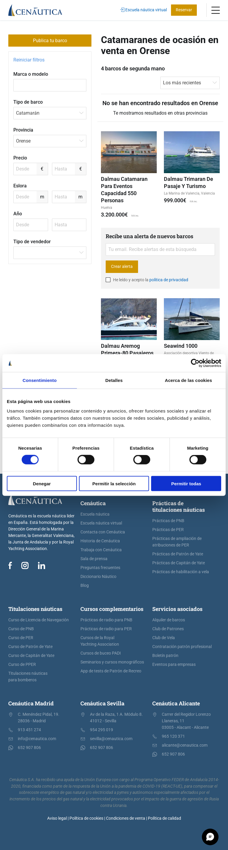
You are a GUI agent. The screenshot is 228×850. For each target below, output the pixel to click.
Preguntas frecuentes (100, 567)
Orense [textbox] (23, 141)
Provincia (23, 130)
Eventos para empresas (174, 664)
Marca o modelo (30, 74)
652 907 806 (29, 747)
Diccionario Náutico (98, 576)
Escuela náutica (95, 514)
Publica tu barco (50, 40)
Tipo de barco (28, 102)
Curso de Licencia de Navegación (38, 620)
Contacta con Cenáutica (102, 532)
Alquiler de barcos (168, 620)
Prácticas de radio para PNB (106, 620)
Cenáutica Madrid (31, 703)
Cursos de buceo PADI (100, 653)
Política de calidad (164, 818)
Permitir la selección (114, 483)
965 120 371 (173, 736)
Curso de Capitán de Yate (31, 655)
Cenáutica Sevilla (102, 703)
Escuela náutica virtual (143, 9)
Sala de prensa (93, 558)
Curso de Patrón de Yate (30, 646)
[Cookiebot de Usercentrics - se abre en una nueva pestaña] (195, 363)
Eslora (20, 186)
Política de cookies (86, 818)
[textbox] (50, 253)
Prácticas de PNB (168, 520)
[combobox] (49, 113)
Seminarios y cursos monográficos (112, 662)
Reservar (184, 9)
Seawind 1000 (180, 346)
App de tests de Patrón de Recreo (110, 671)
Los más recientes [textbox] (182, 83)
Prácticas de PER (168, 529)
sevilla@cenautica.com (111, 738)
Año (17, 214)
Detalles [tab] (114, 380)
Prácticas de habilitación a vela (180, 571)
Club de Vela (163, 637)
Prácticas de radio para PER (106, 628)
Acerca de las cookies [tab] (188, 380)
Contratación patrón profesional (182, 646)
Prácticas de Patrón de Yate (177, 554)
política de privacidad (168, 279)
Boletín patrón (165, 655)
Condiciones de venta (125, 818)
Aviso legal (57, 818)
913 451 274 (29, 729)
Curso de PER (20, 637)
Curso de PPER (22, 664)
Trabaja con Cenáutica (101, 549)
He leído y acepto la (147, 279)
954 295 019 (101, 729)
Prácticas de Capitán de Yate (178, 562)
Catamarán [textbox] (27, 113)
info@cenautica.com (37, 738)
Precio (20, 158)
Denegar (42, 483)
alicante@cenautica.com (185, 745)
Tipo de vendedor (32, 241)
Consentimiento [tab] (40, 380)
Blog (84, 585)
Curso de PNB (21, 628)
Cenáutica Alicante (176, 703)
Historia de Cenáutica (100, 541)
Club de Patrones (168, 628)
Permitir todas (186, 483)
